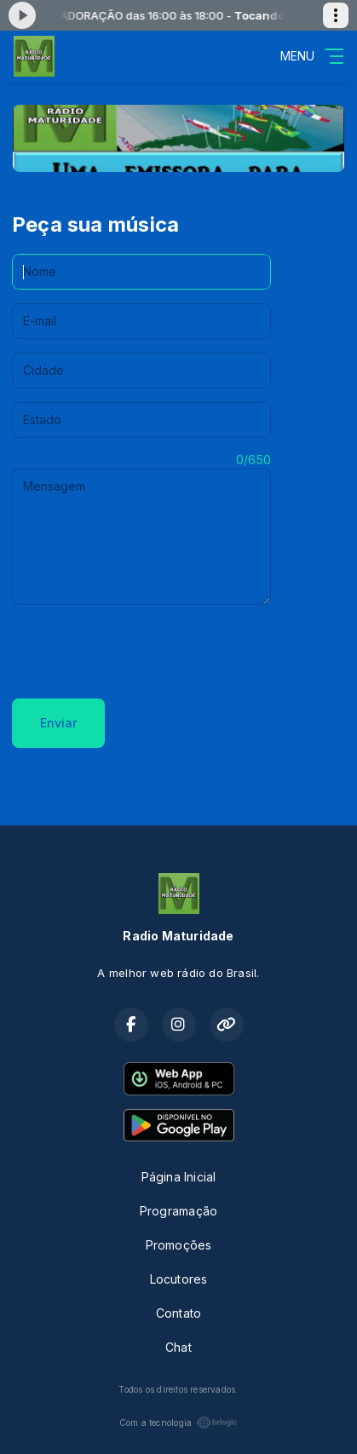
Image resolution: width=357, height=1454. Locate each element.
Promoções (179, 1245)
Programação (178, 1211)
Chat (178, 1347)
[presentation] (141, 651)
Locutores (179, 1279)
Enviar (58, 723)
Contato (178, 1313)
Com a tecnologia (178, 1422)
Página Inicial (178, 1177)
